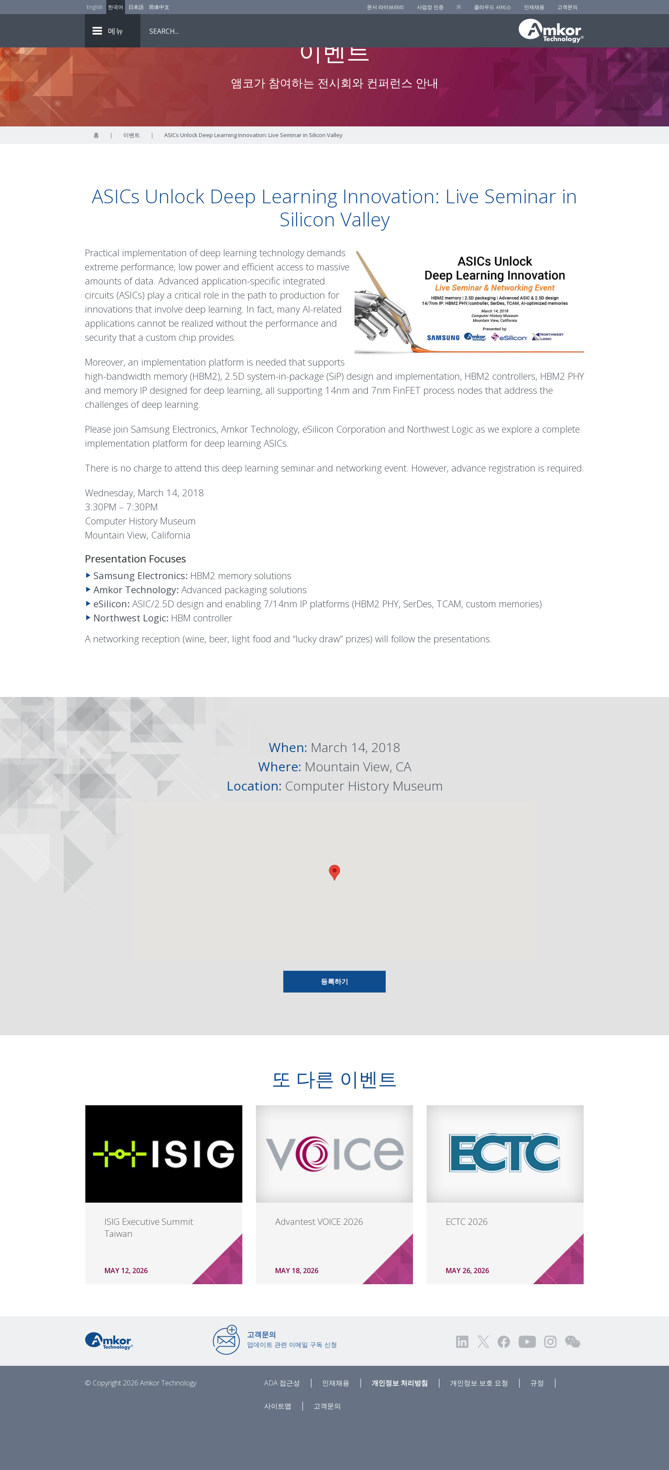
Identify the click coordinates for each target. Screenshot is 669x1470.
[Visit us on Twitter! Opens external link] (483, 1389)
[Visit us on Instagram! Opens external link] (550, 1389)
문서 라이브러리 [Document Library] (385, 7)
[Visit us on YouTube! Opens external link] (527, 1389)
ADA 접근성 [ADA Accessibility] (282, 1430)
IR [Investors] (459, 7)
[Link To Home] (551, 31)
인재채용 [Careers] (534, 7)
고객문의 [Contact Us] (567, 7)
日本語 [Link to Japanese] (136, 7)
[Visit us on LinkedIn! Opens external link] (463, 1389)
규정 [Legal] (537, 1430)
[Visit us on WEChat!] (572, 1389)
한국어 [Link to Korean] (115, 7)
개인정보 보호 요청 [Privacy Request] (479, 1430)
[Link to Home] (109, 1387)
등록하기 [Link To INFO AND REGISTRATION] (334, 1029)
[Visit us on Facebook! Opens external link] (503, 1389)
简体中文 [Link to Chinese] (159, 7)
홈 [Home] (96, 182)
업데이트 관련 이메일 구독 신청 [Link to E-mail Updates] (292, 1387)
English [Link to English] (95, 7)
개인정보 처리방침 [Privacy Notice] (400, 1430)
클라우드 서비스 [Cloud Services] (492, 7)
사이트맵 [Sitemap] (277, 1453)
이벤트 (131, 182)
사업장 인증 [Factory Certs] (430, 7)
